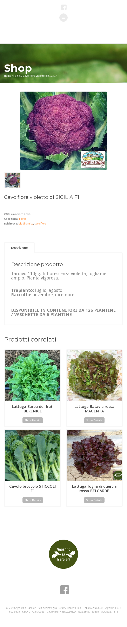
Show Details (33, 420)
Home (7, 75)
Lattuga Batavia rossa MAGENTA (94, 408)
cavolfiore (40, 223)
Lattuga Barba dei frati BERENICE (33, 408)
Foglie (17, 75)
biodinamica (26, 223)
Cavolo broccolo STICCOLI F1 (32, 488)
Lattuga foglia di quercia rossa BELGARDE (94, 488)
